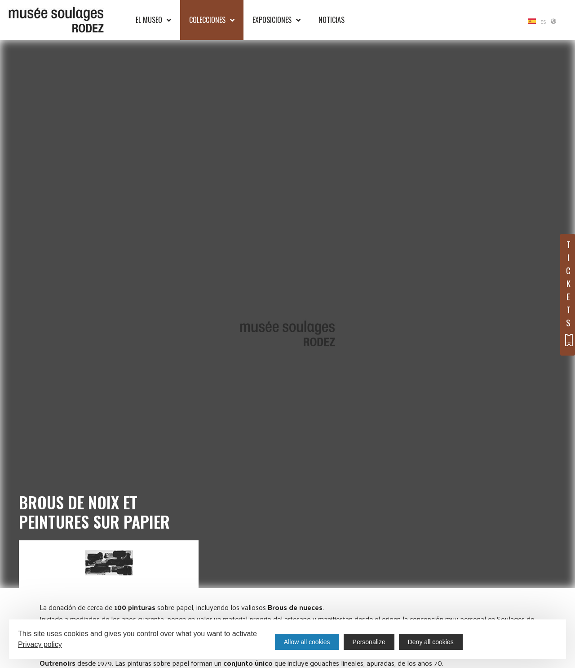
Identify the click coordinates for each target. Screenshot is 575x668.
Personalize (369, 642)
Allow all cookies (307, 642)
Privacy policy (40, 644)
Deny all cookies (431, 642)
